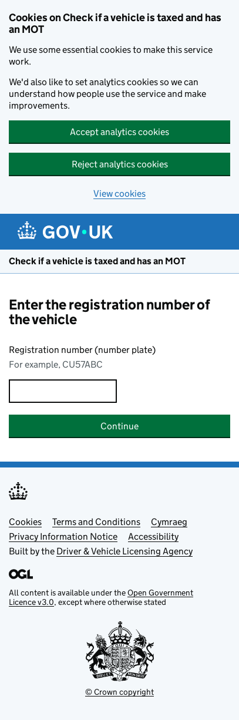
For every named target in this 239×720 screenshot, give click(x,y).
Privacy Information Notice (63, 536)
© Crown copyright (119, 692)
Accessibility (153, 536)
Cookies (25, 521)
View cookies (119, 193)
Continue (119, 426)
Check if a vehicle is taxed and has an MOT (97, 261)
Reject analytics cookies (120, 164)
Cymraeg (169, 521)
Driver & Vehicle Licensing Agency (124, 551)
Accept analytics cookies (119, 131)
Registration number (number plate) (82, 349)
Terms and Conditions (96, 521)
